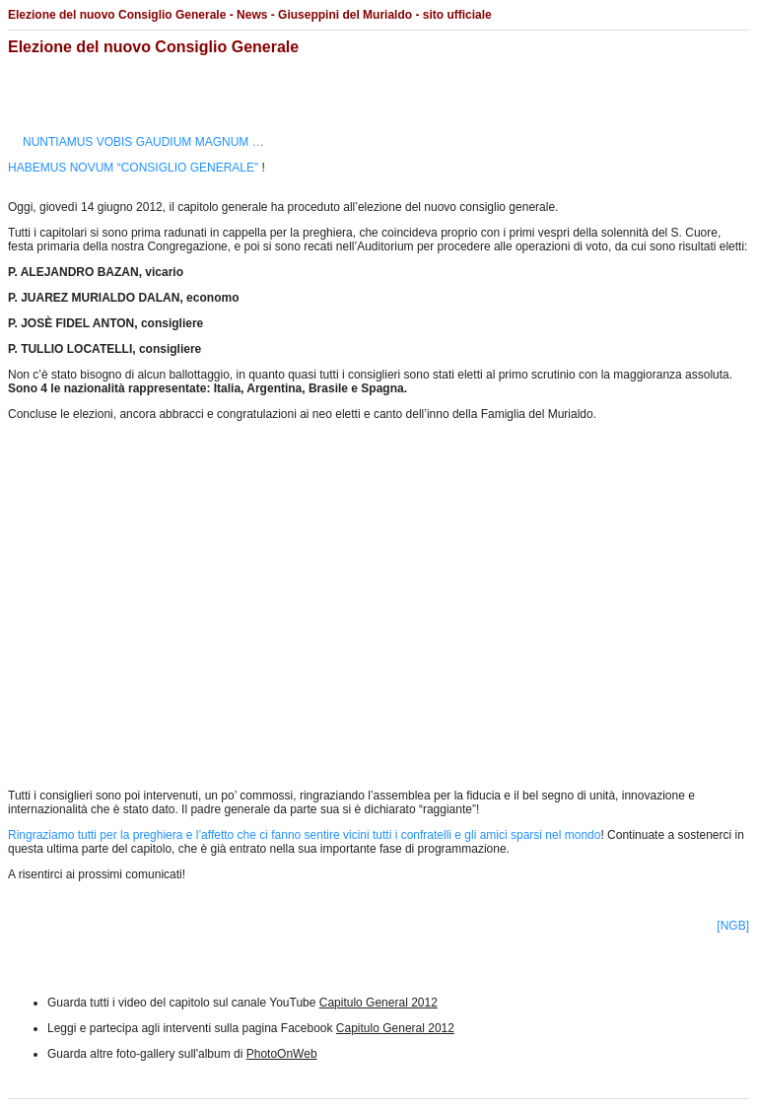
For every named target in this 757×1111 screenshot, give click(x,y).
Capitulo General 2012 (378, 1002)
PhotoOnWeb (281, 1054)
